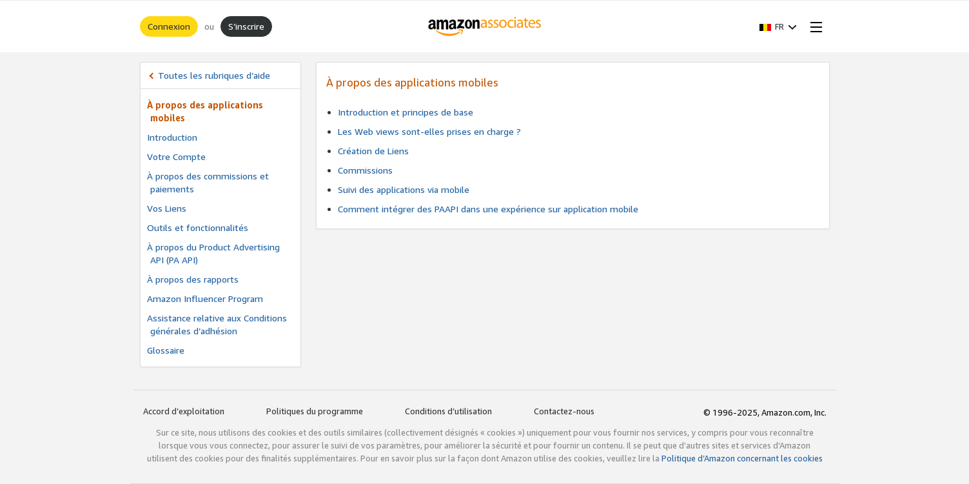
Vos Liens (166, 208)
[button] (778, 26)
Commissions (365, 170)
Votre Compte (176, 156)
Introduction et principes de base (405, 111)
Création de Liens (373, 150)
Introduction (172, 137)
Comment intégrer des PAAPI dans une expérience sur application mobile (488, 208)
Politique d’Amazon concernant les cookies (742, 458)
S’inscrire (246, 26)
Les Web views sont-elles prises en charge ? (429, 131)
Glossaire (165, 350)
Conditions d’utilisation (448, 411)
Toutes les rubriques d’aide (214, 75)
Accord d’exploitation (183, 411)
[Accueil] (484, 26)
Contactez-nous (564, 411)
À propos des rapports (193, 279)
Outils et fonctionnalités (197, 227)
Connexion (169, 26)
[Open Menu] (814, 26)
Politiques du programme (314, 411)
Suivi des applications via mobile (403, 189)
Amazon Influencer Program (205, 298)
